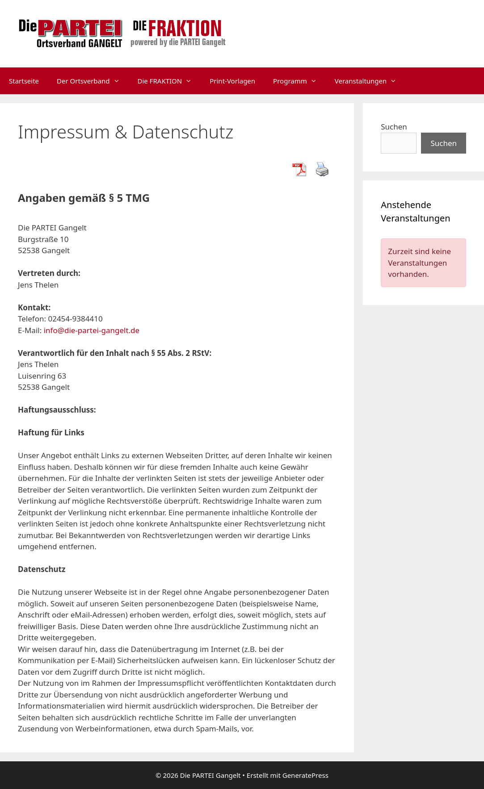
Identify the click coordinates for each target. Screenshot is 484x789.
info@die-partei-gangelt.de (91, 330)
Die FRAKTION (169, 80)
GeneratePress (305, 775)
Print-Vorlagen (232, 80)
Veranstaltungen (370, 80)
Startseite (24, 80)
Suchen (394, 126)
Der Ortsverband (92, 80)
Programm (299, 80)
